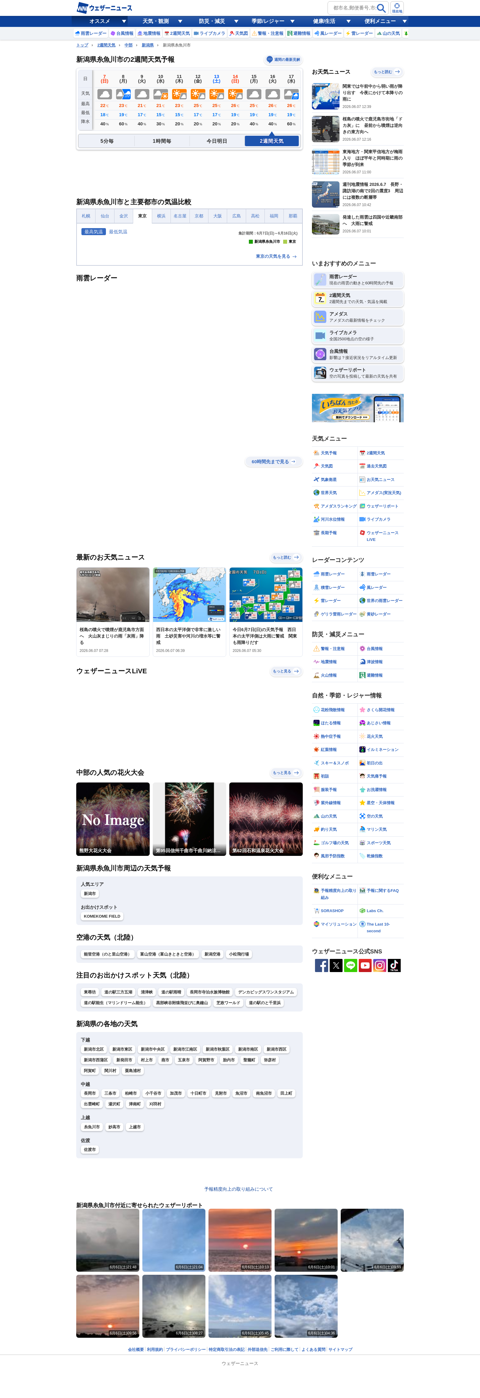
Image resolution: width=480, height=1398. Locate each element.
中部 (129, 45)
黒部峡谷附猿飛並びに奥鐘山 (182, 1110)
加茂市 (176, 1201)
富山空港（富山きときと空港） (168, 1062)
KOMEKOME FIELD (102, 1024)
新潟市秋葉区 (218, 1157)
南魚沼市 (264, 1201)
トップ (82, 45)
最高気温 (93, 231)
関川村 (110, 1178)
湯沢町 (114, 1212)
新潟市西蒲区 (96, 1168)
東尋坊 (90, 1100)
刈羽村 (155, 1212)
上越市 (135, 1235)
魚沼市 (241, 1201)
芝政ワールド (228, 1110)
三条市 (110, 1201)
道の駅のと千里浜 (265, 1110)
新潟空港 (212, 1062)
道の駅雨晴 (171, 1100)
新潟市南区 (248, 1157)
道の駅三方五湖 (118, 1100)
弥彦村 (270, 1168)
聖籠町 (249, 1168)
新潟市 (90, 1001)
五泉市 (184, 1168)
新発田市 (124, 1168)
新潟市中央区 (153, 1157)
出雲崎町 (92, 1212)
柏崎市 (131, 1201)
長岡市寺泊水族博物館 (210, 1100)
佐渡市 (90, 1257)
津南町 (135, 1212)
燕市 (165, 1168)
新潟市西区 (277, 1157)
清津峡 (147, 1100)
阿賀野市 (206, 1168)
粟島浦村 (133, 1178)
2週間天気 (106, 45)
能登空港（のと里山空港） (108, 1062)
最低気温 (118, 231)
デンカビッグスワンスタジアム (266, 1100)
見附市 (221, 1201)
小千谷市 (153, 1201)
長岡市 (90, 1201)
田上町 (286, 1201)
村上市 (147, 1168)
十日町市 (198, 1201)
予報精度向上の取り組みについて (238, 1297)
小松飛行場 (239, 1062)
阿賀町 (90, 1178)
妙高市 (114, 1235)
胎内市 (229, 1168)
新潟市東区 (122, 1157)
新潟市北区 (94, 1157)
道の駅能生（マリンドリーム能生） (116, 1110)
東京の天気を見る (277, 364)
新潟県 (148, 45)
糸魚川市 (92, 1235)
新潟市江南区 (185, 1157)
